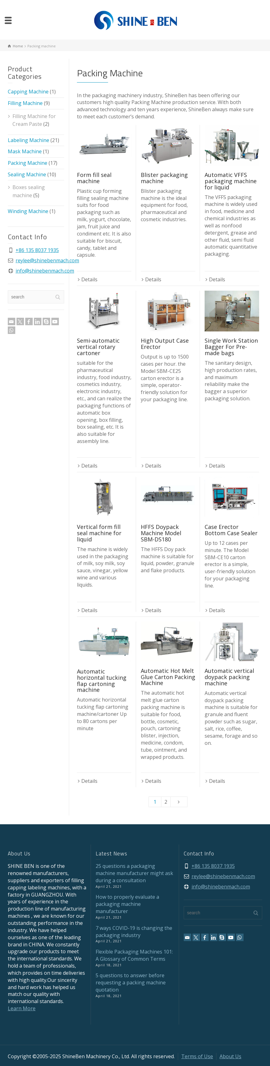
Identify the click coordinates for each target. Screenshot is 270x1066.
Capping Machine (28, 91)
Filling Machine (25, 103)
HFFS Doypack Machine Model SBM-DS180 (161, 533)
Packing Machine (27, 162)
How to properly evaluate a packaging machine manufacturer (127, 904)
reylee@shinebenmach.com (47, 260)
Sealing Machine (27, 174)
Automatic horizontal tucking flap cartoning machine (101, 680)
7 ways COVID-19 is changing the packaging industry (134, 932)
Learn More (22, 1008)
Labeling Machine (28, 140)
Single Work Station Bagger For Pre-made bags (231, 347)
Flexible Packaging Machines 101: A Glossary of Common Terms (134, 955)
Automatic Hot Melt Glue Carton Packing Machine (168, 677)
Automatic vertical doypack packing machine (229, 677)
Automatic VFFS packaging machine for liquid (231, 181)
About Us (230, 1056)
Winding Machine (28, 211)
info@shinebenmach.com (45, 270)
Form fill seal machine (94, 178)
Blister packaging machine (164, 178)
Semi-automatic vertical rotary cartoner (98, 347)
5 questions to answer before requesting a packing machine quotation (131, 982)
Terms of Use (197, 1056)
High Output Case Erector (165, 343)
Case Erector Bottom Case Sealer (231, 530)
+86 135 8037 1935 (37, 250)
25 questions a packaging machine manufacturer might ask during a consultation (134, 873)
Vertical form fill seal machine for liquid (99, 533)
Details (89, 279)
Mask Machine (25, 151)
